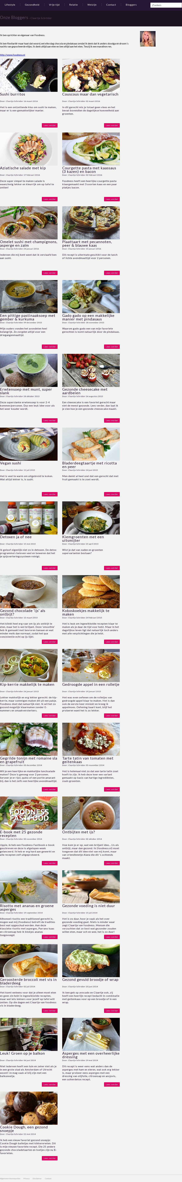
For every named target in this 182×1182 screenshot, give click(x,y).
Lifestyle (10, 4)
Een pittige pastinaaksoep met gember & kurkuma (27, 317)
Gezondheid (32, 4)
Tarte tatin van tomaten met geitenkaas (88, 760)
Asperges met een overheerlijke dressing (91, 1055)
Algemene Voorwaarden (10, 1178)
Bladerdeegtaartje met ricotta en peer (89, 465)
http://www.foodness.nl (12, 54)
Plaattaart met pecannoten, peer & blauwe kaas (87, 243)
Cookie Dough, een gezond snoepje (24, 1129)
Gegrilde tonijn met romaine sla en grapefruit (28, 760)
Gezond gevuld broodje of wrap (90, 979)
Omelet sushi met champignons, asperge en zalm (28, 243)
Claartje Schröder (14, 101)
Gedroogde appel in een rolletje (90, 684)
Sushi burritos (12, 94)
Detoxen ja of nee (16, 536)
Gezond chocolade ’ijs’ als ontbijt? (22, 612)
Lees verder (50, 125)
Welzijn (92, 4)
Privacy (26, 1178)
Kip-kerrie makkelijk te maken (27, 684)
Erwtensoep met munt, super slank (26, 391)
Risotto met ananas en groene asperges (27, 907)
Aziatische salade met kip (23, 168)
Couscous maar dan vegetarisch (90, 94)
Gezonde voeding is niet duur (88, 905)
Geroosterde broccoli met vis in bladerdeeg (28, 981)
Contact (111, 4)
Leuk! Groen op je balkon (22, 1053)
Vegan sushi (10, 463)
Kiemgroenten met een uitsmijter (83, 538)
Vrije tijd (54, 4)
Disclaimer (37, 1178)
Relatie (73, 4)
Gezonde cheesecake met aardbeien (85, 391)
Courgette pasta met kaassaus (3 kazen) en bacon (89, 170)
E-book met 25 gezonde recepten (21, 834)
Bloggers (131, 4)
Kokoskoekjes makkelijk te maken (86, 612)
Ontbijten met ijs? (78, 832)
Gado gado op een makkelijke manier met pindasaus (88, 317)
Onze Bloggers (14, 17)
